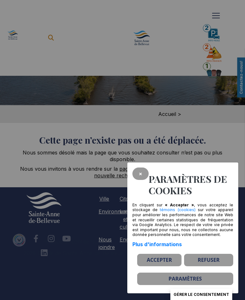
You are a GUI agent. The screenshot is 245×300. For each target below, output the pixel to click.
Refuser (209, 259)
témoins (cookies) (177, 209)
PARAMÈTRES (185, 278)
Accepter (159, 259)
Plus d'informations (157, 244)
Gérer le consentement (201, 294)
